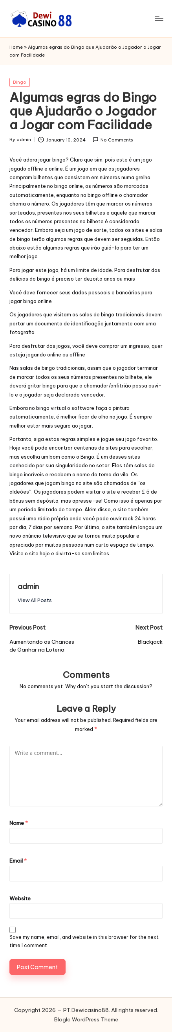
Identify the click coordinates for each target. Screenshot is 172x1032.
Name (18, 822)
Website (20, 898)
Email (18, 860)
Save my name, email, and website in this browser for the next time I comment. (84, 941)
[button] (35, 600)
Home (16, 47)
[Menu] (159, 19)
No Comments (113, 140)
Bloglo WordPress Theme (86, 1019)
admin (28, 586)
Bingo (19, 82)
